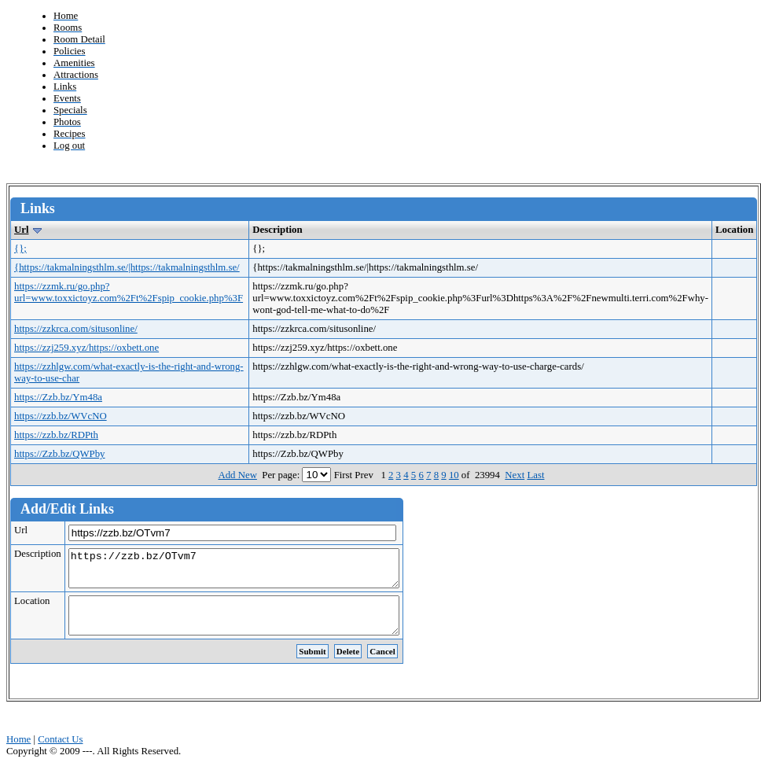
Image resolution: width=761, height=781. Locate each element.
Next (514, 475)
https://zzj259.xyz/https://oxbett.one (86, 347)
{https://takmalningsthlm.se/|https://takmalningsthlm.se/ (127, 267)
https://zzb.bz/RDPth (56, 434)
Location (32, 607)
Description (37, 553)
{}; (20, 248)
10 (454, 475)
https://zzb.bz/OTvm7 (253, 571)
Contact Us (60, 753)
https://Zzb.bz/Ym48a (58, 397)
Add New (237, 475)
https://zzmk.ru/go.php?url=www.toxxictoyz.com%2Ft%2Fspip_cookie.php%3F (128, 292)
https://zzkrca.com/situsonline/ (76, 328)
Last (535, 475)
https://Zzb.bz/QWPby (59, 453)
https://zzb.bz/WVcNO (60, 416)
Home (18, 753)
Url (21, 229)
